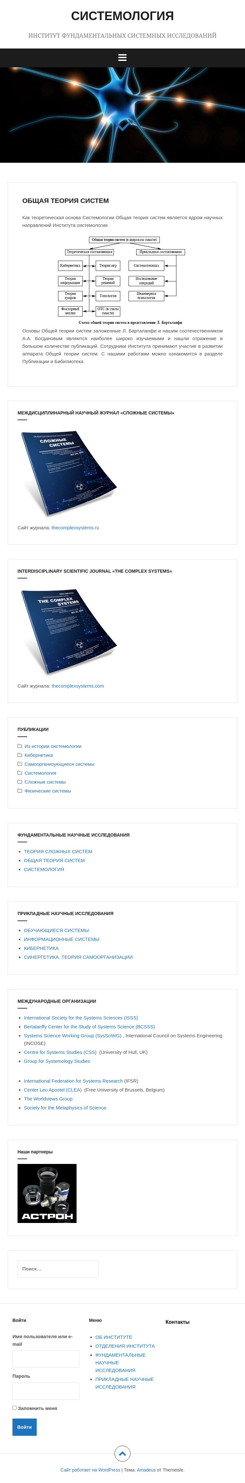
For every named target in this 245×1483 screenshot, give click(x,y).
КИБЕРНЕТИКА (41, 948)
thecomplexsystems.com (78, 686)
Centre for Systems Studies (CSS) (61, 1052)
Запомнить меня (37, 1408)
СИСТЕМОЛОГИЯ (122, 16)
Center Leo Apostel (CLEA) (54, 1089)
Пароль (21, 1376)
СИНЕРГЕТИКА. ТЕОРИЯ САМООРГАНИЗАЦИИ (78, 957)
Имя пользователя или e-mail (42, 1340)
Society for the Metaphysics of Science (65, 1107)
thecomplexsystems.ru (75, 527)
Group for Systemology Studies (57, 1061)
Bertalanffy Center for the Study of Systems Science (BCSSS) (89, 1026)
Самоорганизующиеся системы (59, 764)
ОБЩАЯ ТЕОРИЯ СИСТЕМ (54, 860)
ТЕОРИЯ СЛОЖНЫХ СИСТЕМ (58, 851)
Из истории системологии (53, 746)
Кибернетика (39, 755)
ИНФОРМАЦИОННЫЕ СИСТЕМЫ (62, 939)
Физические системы (48, 791)
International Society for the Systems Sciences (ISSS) (81, 1017)
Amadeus (146, 1469)
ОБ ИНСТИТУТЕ (113, 1337)
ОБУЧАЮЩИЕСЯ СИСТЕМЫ (56, 930)
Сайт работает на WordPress (90, 1469)
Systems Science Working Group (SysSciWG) (73, 1035)
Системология (40, 773)
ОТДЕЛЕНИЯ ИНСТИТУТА (125, 1346)
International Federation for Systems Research (73, 1081)
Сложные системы (45, 782)
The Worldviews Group (49, 1098)
